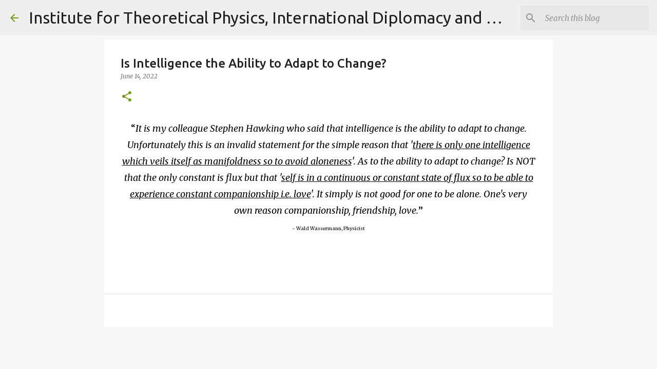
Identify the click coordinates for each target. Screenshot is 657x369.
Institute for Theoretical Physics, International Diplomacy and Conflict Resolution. (331, 17)
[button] (127, 97)
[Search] (595, 18)
